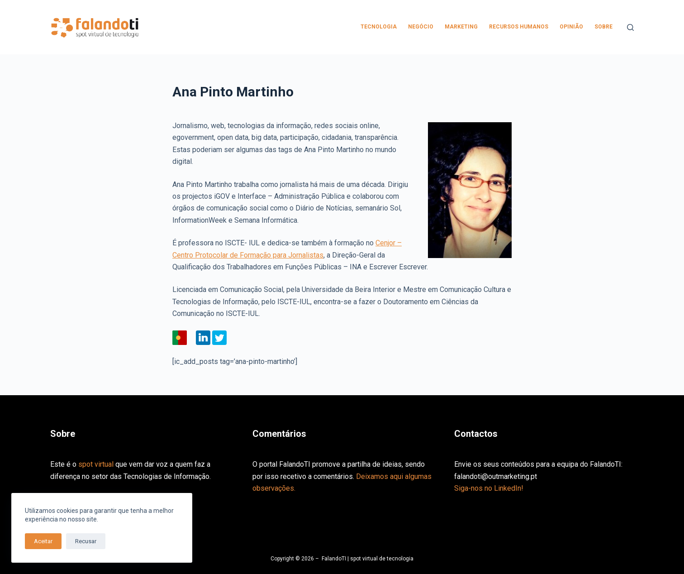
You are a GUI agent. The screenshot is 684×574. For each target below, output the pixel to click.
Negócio (420, 27)
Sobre (603, 27)
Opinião (571, 27)
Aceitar (43, 541)
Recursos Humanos (518, 27)
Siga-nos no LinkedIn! (488, 488)
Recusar (85, 541)
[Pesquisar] (630, 27)
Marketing (461, 27)
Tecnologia (379, 27)
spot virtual (96, 464)
